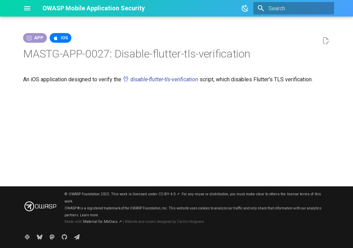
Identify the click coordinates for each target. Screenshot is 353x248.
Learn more (89, 215)
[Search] (293, 8)
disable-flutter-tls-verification (160, 79)
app (38, 37)
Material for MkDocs (102, 221)
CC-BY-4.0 (169, 194)
